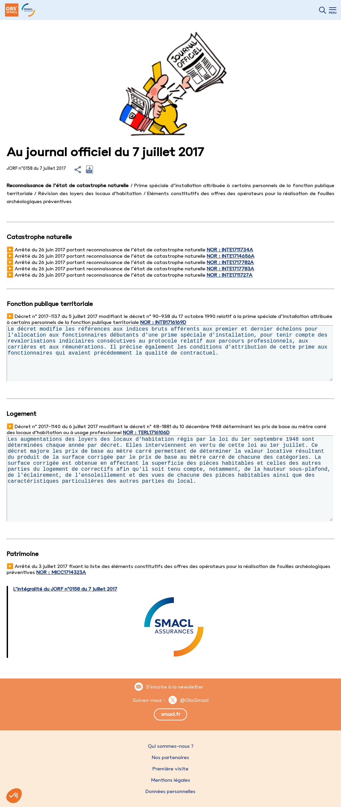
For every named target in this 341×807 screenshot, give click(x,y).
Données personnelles (170, 791)
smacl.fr (170, 714)
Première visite (170, 769)
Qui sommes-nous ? (170, 746)
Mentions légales (170, 780)
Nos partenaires (170, 757)
